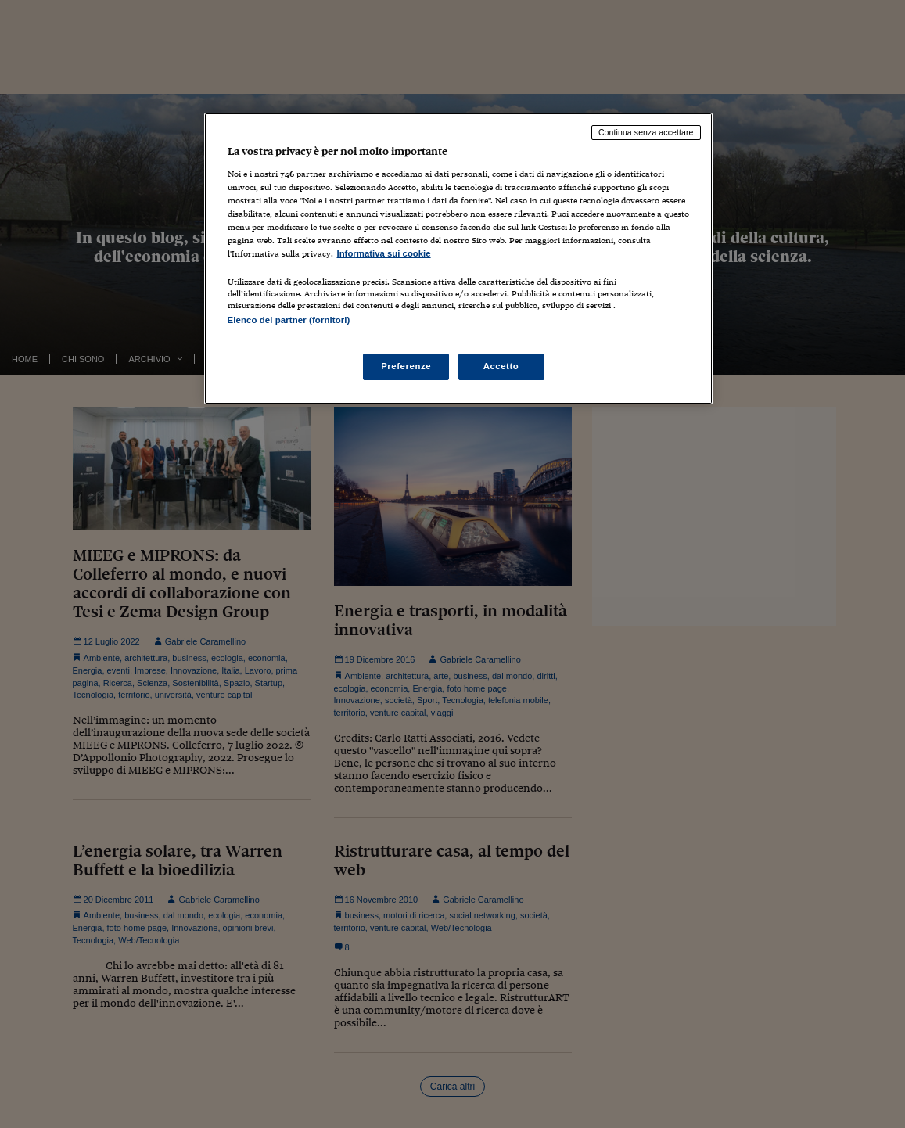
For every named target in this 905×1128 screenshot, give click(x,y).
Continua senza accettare (646, 132)
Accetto (501, 366)
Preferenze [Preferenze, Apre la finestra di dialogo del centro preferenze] (406, 366)
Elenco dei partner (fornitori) (289, 320)
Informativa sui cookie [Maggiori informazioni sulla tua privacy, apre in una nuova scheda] (384, 253)
